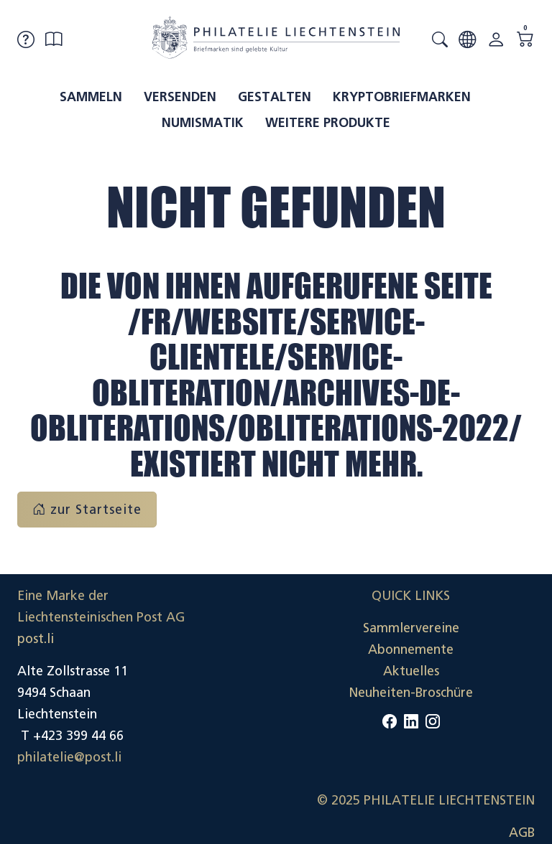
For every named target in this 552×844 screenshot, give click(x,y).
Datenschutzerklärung (469, 692)
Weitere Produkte (327, 123)
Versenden (180, 97)
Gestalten (274, 97)
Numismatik (203, 123)
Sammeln (91, 97)
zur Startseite (87, 509)
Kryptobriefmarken (402, 97)
